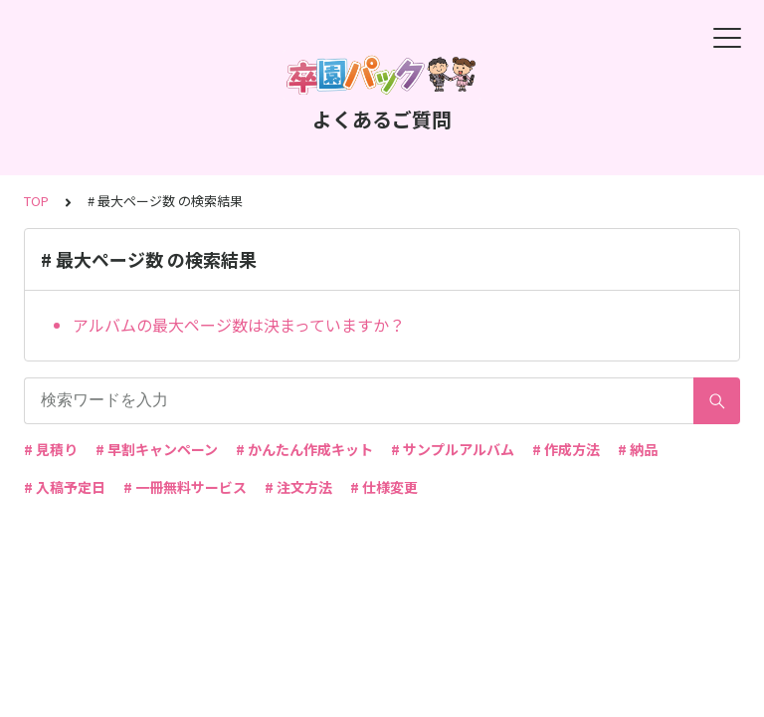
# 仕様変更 (384, 487)
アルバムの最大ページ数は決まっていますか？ (239, 325)
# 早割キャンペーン (157, 449)
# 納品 (638, 449)
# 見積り (51, 449)
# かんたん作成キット (304, 449)
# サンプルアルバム (452, 449)
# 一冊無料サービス (185, 487)
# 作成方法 (566, 449)
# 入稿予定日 (64, 487)
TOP (36, 200)
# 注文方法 (298, 487)
